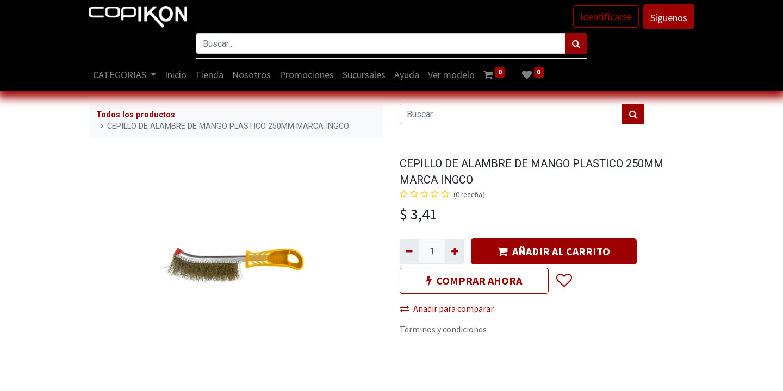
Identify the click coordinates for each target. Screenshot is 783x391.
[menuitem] (177, 74)
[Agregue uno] (454, 251)
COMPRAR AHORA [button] (474, 280)
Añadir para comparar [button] (447, 308)
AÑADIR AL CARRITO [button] (554, 251)
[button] (563, 281)
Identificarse (605, 16)
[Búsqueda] (576, 43)
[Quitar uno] (409, 251)
